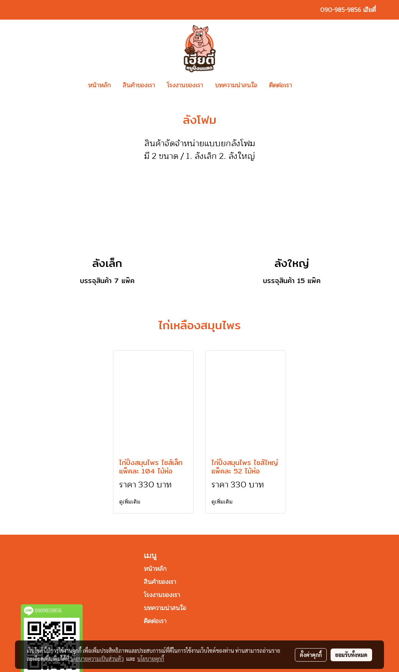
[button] (309, 85)
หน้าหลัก (99, 85)
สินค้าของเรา (139, 85)
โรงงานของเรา (185, 85)
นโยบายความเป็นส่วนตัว (97, 658)
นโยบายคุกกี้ (150, 658)
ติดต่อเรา (280, 85)
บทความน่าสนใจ (236, 85)
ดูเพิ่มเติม (130, 502)
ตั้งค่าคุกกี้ (311, 654)
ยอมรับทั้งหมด (351, 654)
